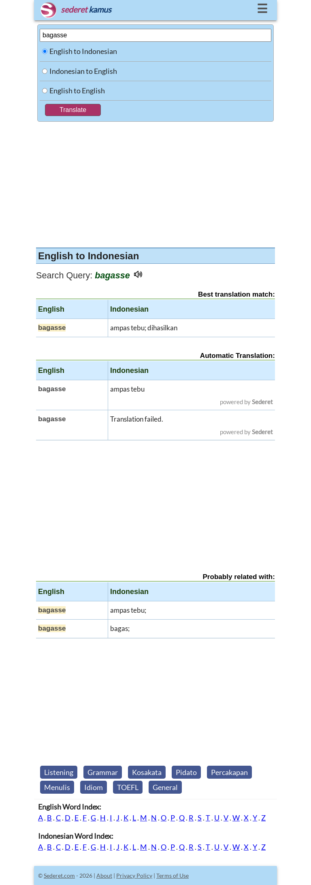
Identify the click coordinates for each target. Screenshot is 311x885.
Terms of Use (172, 875)
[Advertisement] (155, 182)
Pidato (186, 772)
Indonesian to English (83, 71)
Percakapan (229, 772)
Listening (58, 772)
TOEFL (127, 787)
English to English (77, 90)
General (165, 787)
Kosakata (147, 772)
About (104, 875)
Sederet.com (59, 875)
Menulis (57, 787)
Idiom (93, 787)
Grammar (102, 772)
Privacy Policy (134, 875)
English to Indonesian (83, 51)
